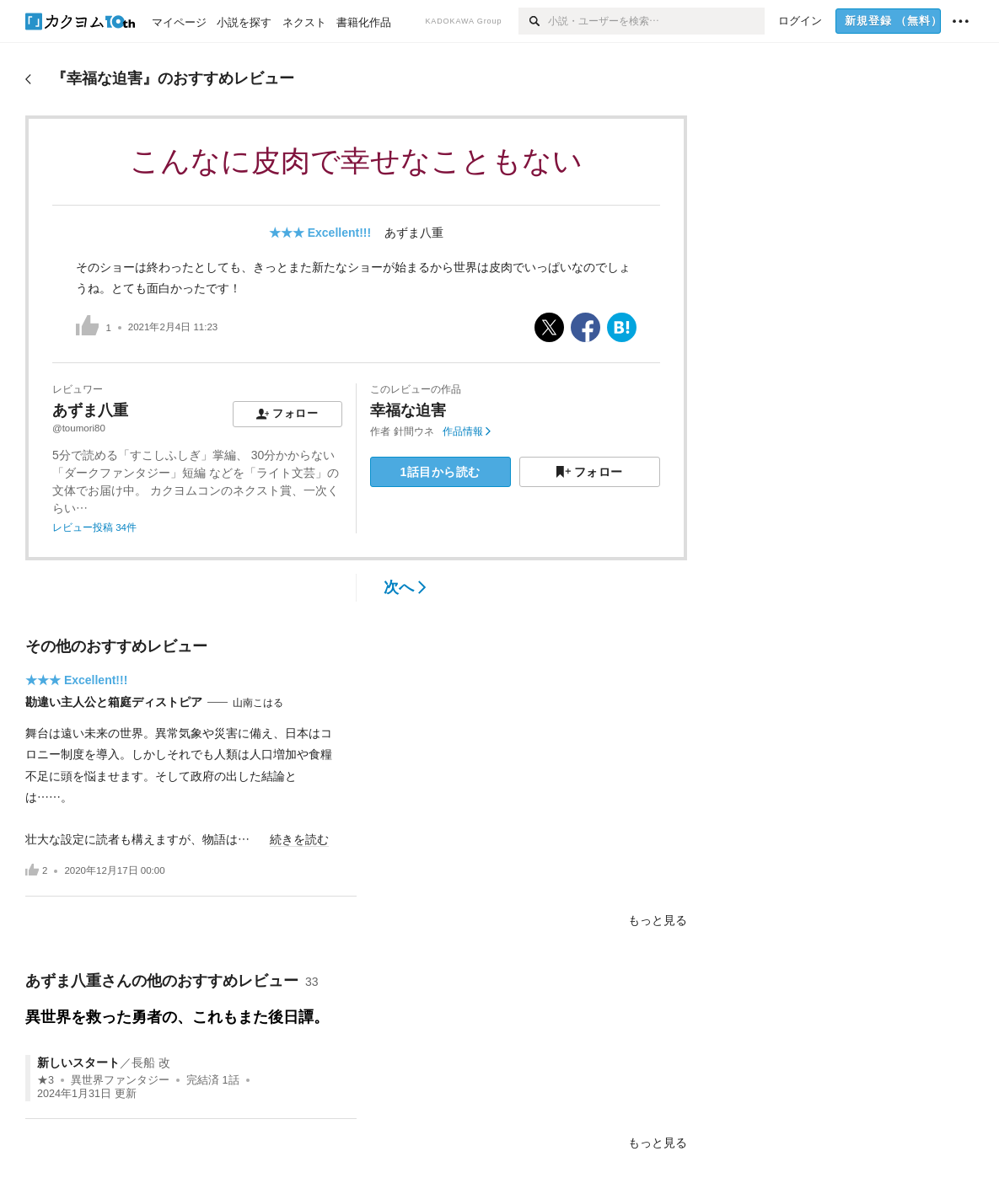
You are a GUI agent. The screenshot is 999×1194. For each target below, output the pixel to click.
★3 (45, 1080)
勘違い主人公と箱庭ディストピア (113, 702)
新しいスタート (78, 1062)
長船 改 (151, 1062)
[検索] (533, 21)
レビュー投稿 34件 (94, 527)
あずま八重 (413, 232)
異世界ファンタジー (120, 1080)
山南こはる (258, 703)
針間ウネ (414, 431)
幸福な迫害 (408, 410)
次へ (405, 587)
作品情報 (467, 431)
